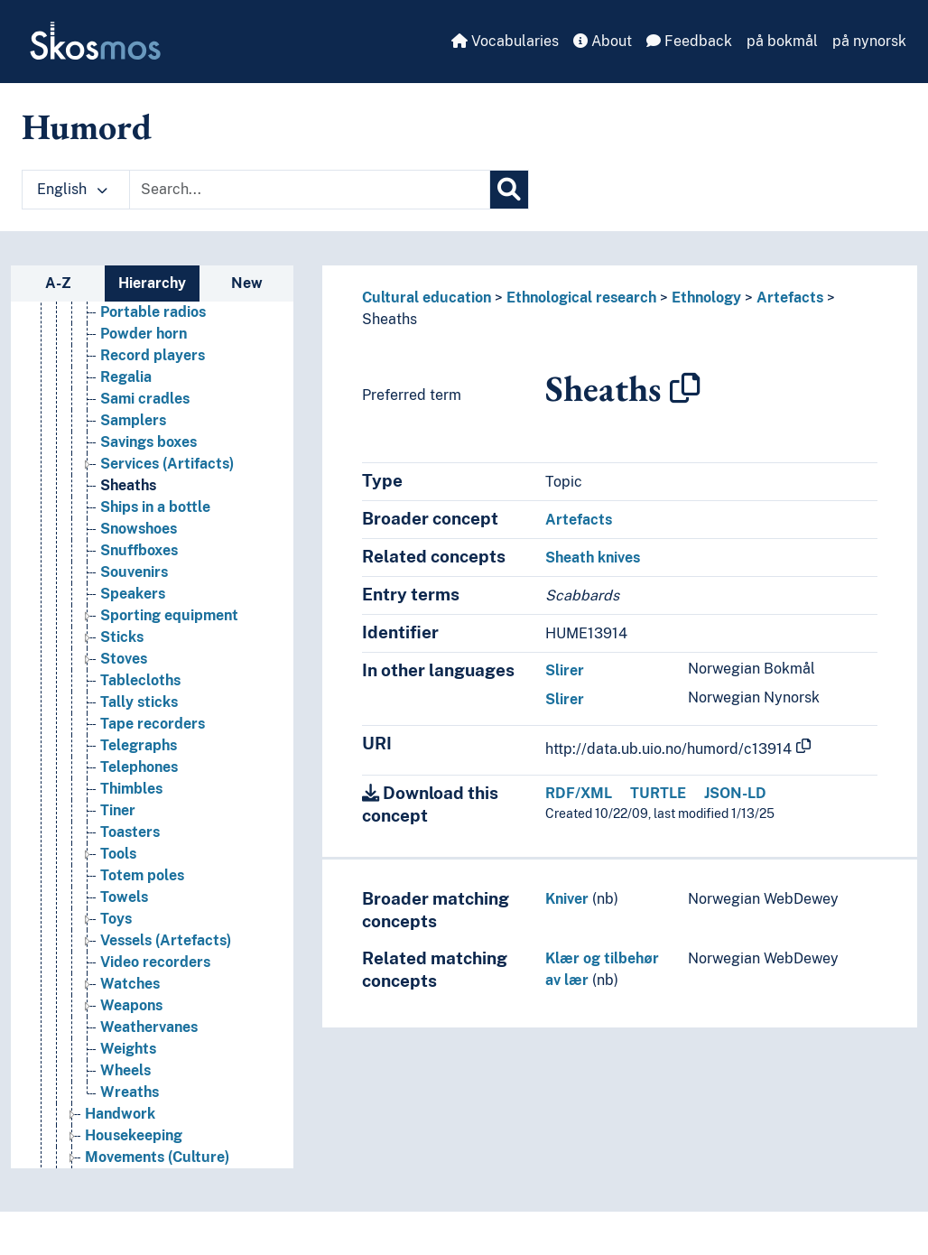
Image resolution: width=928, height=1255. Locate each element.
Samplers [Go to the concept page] (133, 452)
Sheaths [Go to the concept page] (128, 517)
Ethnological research (581, 297)
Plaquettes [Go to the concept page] (137, 322)
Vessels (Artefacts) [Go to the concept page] (165, 972)
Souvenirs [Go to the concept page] (134, 604)
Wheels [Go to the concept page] (125, 1102)
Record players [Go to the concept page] (152, 387)
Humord (87, 126)
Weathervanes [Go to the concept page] (149, 1059)
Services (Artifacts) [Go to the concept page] (167, 496)
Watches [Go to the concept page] (130, 1016)
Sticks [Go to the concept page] (122, 669)
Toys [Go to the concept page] (116, 951)
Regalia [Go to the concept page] (126, 409)
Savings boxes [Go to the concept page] (148, 474)
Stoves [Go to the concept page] (123, 691)
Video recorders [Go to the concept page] (155, 994)
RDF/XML (578, 793)
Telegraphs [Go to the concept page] (138, 777)
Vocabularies (505, 41)
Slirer (564, 670)
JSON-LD (735, 793)
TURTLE (658, 793)
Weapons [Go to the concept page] (131, 1037)
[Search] (509, 189)
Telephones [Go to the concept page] (139, 799)
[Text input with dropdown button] (309, 189)
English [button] (72, 189)
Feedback (689, 41)
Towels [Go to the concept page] (124, 929)
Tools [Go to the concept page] (118, 886)
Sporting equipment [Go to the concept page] (169, 647)
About (602, 41)
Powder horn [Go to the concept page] (143, 366)
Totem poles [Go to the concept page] (142, 907)
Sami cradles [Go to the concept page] (145, 431)
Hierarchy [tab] (152, 283)
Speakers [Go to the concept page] (132, 626)
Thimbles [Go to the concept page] (131, 821)
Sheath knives (592, 557)
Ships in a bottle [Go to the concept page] (155, 539)
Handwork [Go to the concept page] (120, 1146)
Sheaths (389, 319)
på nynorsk (869, 41)
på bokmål (782, 41)
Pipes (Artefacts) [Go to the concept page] (158, 301)
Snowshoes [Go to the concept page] (138, 561)
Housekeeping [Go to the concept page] (133, 1167)
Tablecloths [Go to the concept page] (140, 712)
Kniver (567, 898)
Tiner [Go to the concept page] (117, 842)
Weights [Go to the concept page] (128, 1081)
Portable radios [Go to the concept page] (153, 344)
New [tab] (247, 283)
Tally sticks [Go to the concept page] (139, 734)
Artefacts (789, 297)
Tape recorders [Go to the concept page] (152, 756)
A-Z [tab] (58, 283)
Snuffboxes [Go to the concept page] (139, 582)
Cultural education (426, 297)
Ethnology (706, 297)
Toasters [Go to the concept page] (130, 864)
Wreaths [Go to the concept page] (129, 1124)
